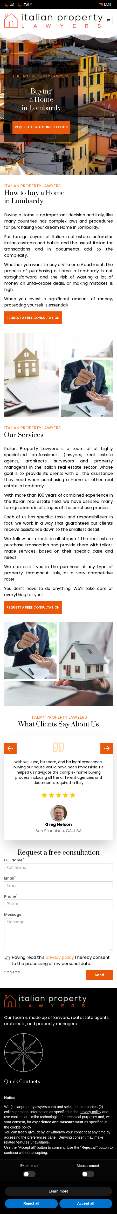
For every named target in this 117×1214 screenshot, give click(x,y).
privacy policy (59, 957)
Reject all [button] (31, 1203)
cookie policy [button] (20, 1127)
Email (10, 878)
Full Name (14, 860)
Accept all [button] (85, 1203)
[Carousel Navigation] (58, 748)
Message (13, 914)
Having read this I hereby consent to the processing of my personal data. (61, 960)
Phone (10, 896)
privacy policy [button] (90, 1112)
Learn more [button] (58, 1191)
